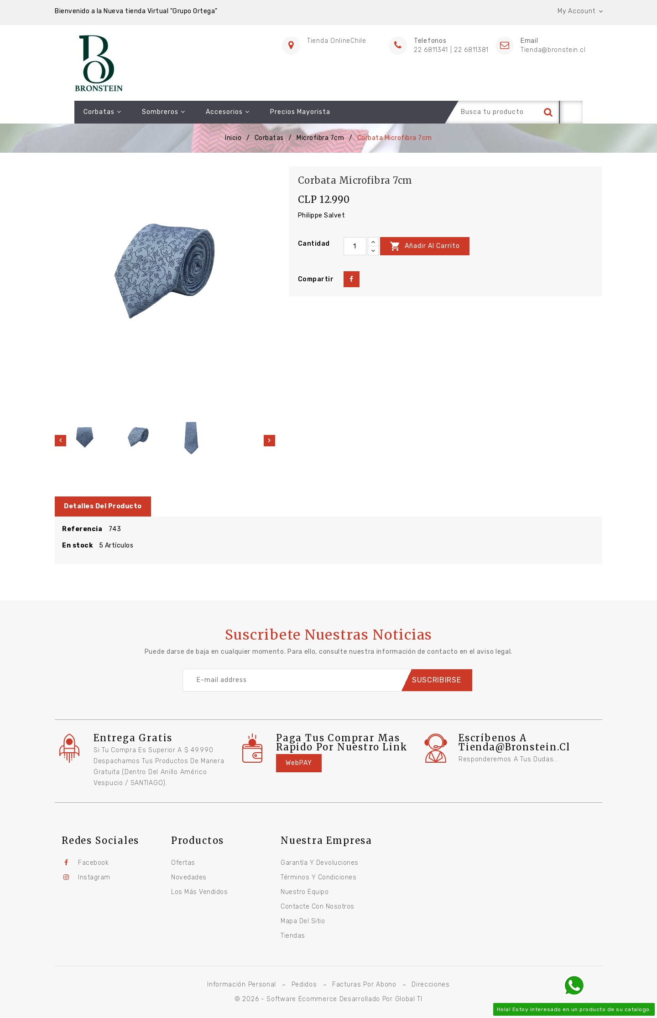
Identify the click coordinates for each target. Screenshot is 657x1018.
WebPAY (299, 763)
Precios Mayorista (280, 112)
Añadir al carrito (425, 246)
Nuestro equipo (304, 892)
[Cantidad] (355, 246)
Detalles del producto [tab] (103, 506)
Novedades (189, 877)
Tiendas (293, 936)
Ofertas (183, 863)
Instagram (94, 877)
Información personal (241, 984)
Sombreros (144, 112)
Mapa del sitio (303, 921)
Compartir (352, 279)
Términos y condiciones (318, 877)
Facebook (93, 863)
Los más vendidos (199, 892)
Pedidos (304, 984)
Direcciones (431, 984)
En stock (77, 545)
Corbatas (83, 112)
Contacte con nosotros (318, 906)
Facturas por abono (364, 984)
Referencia (82, 529)
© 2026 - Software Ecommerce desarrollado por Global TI (328, 999)
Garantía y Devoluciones (320, 863)
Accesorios (208, 112)
